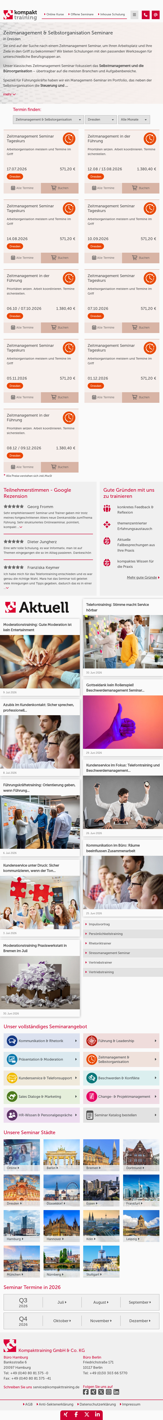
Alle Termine (22, 188)
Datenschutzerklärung (96, 1404)
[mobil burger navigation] (134, 15)
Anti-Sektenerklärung (54, 1404)
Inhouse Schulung (111, 14)
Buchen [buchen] (59, 188)
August (100, 1302)
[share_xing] (65, 1415)
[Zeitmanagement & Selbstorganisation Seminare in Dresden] (146, 15)
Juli (62, 1302)
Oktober (62, 1321)
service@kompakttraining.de (56, 1387)
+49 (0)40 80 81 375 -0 (29, 1373)
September (140, 1302)
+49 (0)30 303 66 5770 (109, 1373)
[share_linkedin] (97, 1415)
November (101, 1321)
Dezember (139, 1321)
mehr (9, 94)
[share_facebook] (76, 1415)
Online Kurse (54, 14)
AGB (28, 1404)
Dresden (15, 176)
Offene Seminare (81, 14)
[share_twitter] (87, 1415)
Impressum (129, 1404)
